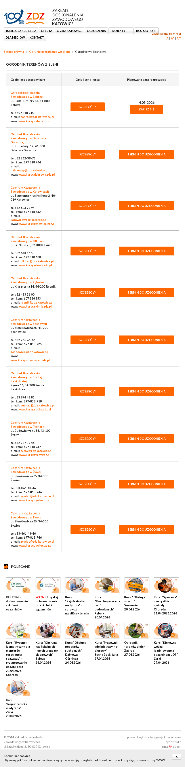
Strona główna (14, 51)
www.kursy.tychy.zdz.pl (34, 455)
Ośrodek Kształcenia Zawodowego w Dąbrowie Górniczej (28, 138)
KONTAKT (37, 37)
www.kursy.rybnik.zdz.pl (35, 306)
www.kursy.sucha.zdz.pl (35, 409)
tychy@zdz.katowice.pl (36, 451)
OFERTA (46, 31)
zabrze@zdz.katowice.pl (37, 117)
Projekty (118, 31)
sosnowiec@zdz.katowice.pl (30, 352)
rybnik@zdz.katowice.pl (37, 302)
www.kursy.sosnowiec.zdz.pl (30, 360)
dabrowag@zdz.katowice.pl (29, 170)
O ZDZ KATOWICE (69, 31)
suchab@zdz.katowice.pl (38, 405)
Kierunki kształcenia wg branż (49, 51)
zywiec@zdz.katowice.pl (37, 496)
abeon (174, 746)
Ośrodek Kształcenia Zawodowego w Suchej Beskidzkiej (26, 377)
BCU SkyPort (146, 31)
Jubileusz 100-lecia (21, 31)
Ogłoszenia (96, 31)
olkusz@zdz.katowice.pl (37, 261)
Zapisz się (146, 109)
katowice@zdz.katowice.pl (29, 220)
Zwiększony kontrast (166, 33)
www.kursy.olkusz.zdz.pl (35, 265)
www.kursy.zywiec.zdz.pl (35, 500)
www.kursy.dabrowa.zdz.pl (37, 174)
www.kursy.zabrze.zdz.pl (35, 121)
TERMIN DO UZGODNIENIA (147, 154)
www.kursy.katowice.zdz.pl (37, 224)
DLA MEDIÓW (15, 37)
